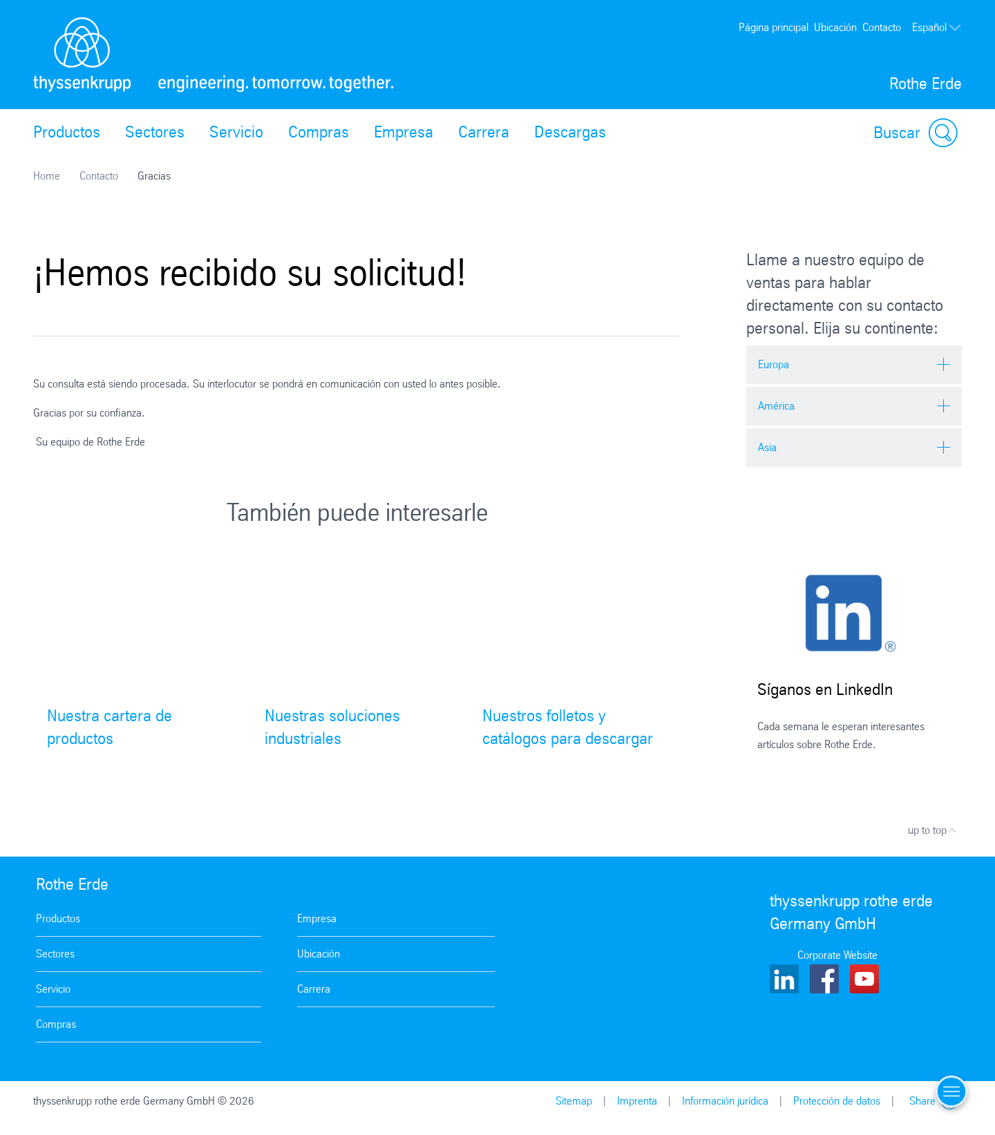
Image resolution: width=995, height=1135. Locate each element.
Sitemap (574, 1100)
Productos (66, 132)
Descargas (570, 132)
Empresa (403, 132)
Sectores (154, 132)
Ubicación (835, 27)
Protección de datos (836, 1100)
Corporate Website (837, 955)
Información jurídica (725, 1100)
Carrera (483, 132)
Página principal (773, 27)
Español (937, 27)
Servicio (236, 132)
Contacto (881, 27)
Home (46, 175)
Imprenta (637, 1100)
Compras (318, 132)
